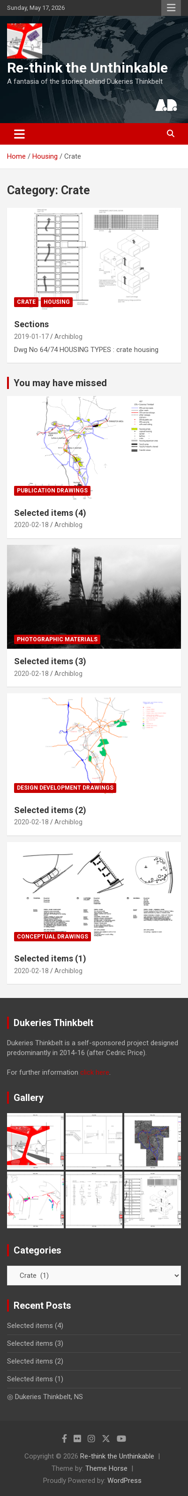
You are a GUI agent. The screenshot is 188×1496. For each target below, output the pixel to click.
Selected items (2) (50, 810)
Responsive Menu (171, 8)
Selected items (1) (50, 958)
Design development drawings (65, 788)
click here (94, 1072)
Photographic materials (57, 639)
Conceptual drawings (52, 936)
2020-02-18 (31, 524)
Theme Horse (106, 1468)
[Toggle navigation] (19, 134)
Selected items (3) (50, 661)
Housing (57, 302)
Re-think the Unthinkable (87, 67)
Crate (26, 302)
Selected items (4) (50, 513)
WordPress (124, 1480)
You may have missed (60, 383)
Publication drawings (52, 490)
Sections (31, 324)
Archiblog (68, 336)
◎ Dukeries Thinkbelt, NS (45, 1397)
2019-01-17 (31, 336)
